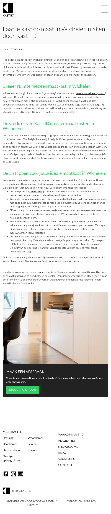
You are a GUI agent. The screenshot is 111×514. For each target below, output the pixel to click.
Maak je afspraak (22, 389)
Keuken (32, 450)
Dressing (8, 437)
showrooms (9, 74)
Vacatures (66, 458)
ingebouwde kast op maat (90, 93)
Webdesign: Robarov (81, 501)
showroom (35, 191)
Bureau (32, 444)
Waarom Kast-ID (71, 434)
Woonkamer (35, 437)
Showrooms (68, 446)
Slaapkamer (10, 444)
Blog (62, 452)
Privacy (32, 504)
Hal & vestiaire (12, 450)
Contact (65, 464)
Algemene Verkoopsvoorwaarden (30, 501)
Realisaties (66, 440)
